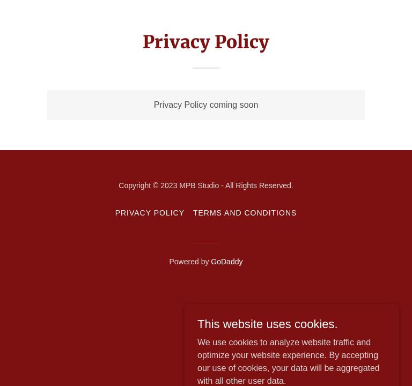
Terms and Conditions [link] (245, 213)
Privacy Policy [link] (150, 213)
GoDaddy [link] (226, 261)
